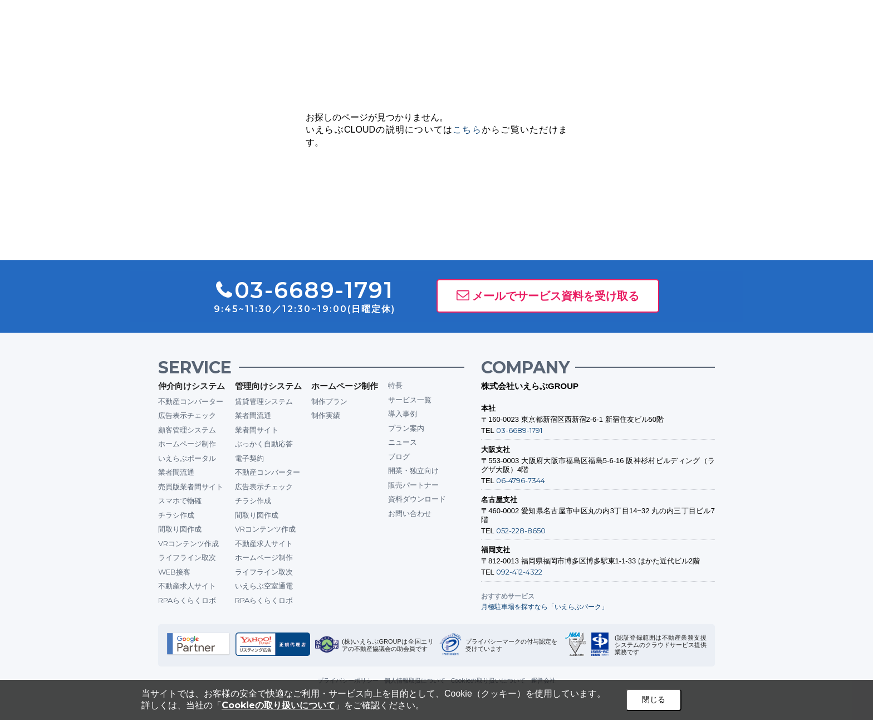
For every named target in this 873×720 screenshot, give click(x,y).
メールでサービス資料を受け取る (555, 296)
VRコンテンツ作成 (188, 543)
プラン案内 (406, 428)
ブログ (399, 456)
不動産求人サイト (187, 585)
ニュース (402, 441)
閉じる (653, 699)
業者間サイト (256, 429)
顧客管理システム (187, 429)
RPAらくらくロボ (187, 600)
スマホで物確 (180, 500)
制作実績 (325, 415)
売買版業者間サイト (190, 486)
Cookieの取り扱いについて (278, 705)
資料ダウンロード (417, 498)
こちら (467, 129)
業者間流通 (176, 472)
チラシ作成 (176, 514)
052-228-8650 (521, 530)
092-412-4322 (519, 571)
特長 (395, 385)
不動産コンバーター (190, 401)
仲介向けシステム (191, 386)
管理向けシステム (268, 386)
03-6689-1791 (519, 430)
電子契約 (249, 458)
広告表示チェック (187, 415)
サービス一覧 (409, 399)
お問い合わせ (409, 513)
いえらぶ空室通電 (264, 585)
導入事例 (402, 413)
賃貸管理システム (264, 401)
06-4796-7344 (520, 480)
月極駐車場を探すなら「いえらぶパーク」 (544, 606)
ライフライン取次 (187, 557)
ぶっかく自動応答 (264, 443)
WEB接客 (174, 571)
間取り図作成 (180, 528)
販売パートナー (413, 484)
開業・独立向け (413, 470)
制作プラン (329, 401)
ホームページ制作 (187, 443)
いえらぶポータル (187, 458)
